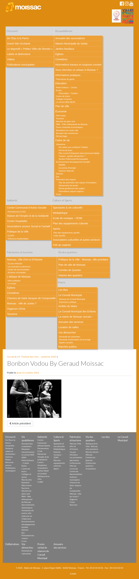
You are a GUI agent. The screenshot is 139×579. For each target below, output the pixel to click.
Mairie (61, 282)
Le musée (12, 283)
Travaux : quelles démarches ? (72, 156)
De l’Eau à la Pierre (18, 38)
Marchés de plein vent (65, 121)
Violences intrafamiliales (18, 239)
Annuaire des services (70, 322)
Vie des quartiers (67, 252)
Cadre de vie (62, 140)
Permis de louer (65, 150)
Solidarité (12, 200)
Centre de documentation (19, 269)
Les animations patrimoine (19, 267)
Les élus (63, 289)
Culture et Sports (62, 200)
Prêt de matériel (62, 245)
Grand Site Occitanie (18, 43)
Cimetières (61, 59)
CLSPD (11, 236)
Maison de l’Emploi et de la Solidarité (28, 215)
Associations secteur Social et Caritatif (28, 226)
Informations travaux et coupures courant (78, 64)
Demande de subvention (69, 337)
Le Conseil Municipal (70, 295)
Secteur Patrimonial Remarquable (73, 159)
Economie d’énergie (67, 168)
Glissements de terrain (68, 185)
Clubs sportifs (59, 236)
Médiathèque (60, 212)
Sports (56, 228)
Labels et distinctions (18, 54)
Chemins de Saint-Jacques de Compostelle (31, 298)
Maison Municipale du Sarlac (71, 43)
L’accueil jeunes (28, 452)
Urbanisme (60, 144)
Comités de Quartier (69, 270)
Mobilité (62, 165)
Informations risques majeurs (71, 191)
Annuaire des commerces (67, 133)
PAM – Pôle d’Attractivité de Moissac (72, 124)
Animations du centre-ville (67, 130)
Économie (61, 111)
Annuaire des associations (70, 38)
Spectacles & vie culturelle (67, 207)
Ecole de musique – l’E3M (67, 218)
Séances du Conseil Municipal (72, 299)
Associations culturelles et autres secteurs (76, 239)
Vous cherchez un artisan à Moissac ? (76, 69)
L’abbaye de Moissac (19, 276)
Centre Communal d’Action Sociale (26, 207)
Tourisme (60, 118)
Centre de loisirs (63, 96)
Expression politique (67, 302)
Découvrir (12, 30)
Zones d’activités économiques (69, 127)
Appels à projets (66, 342)
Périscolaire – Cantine (68, 93)
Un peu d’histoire (15, 263)
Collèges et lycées (64, 99)
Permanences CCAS (17, 212)
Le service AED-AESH (65, 102)
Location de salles (68, 327)
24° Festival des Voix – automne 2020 (36, 356)
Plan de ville (62, 106)
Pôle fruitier (61, 116)
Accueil (10, 356)
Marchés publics (67, 346)
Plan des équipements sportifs (66, 233)
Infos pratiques (14, 281)
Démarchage (61, 136)
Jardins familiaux (64, 48)
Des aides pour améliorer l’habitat (73, 147)
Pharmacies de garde (65, 79)
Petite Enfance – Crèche (66, 87)
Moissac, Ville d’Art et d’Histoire (25, 259)
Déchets (59, 174)
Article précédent (20, 423)
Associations (91, 469)
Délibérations (12, 544)
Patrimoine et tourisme (20, 252)
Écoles (59, 90)
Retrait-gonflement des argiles (72, 188)
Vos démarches (67, 332)
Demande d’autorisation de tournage (74, 340)
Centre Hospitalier (17, 221)
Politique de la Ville (17, 231)
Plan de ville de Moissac (71, 264)
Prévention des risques (66, 179)
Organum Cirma (16, 308)
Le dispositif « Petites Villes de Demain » (30, 48)
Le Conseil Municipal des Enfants (77, 311)
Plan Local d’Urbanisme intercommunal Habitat (79, 153)
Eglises (59, 54)
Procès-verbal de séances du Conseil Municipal (43, 551)
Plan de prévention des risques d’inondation (78, 183)
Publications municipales (21, 64)
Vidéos (11, 59)
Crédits (73, 574)
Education (61, 83)
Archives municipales (17, 272)
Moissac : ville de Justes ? (22, 303)
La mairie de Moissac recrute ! (75, 316)
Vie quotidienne (63, 30)
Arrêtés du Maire (67, 306)
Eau (57, 177)
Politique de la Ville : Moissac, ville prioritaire (83, 259)
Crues (58, 194)
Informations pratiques (68, 75)
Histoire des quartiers (70, 275)
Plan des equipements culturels (70, 223)
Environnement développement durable (73, 162)
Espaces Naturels (66, 171)
